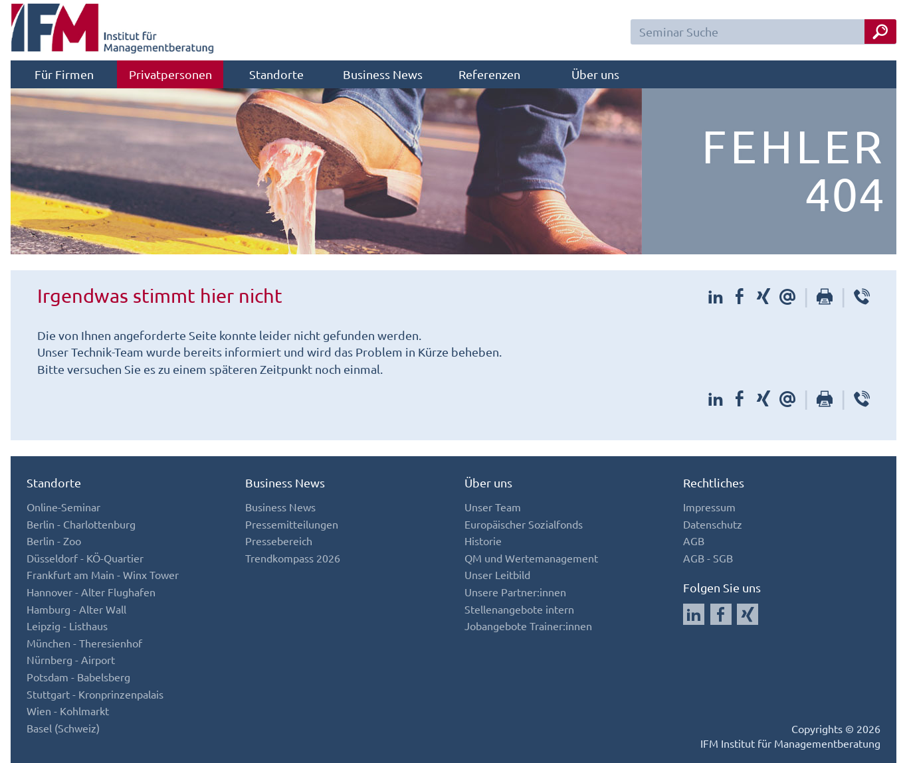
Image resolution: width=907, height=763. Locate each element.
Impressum (709, 506)
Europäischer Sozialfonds (523, 524)
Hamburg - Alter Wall (76, 609)
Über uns (595, 74)
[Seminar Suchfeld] (763, 31)
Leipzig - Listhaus (67, 625)
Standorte (276, 74)
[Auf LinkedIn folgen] (693, 614)
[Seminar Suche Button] (880, 31)
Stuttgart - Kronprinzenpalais (95, 694)
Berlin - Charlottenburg (81, 524)
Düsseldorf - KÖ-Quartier (85, 557)
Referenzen (489, 74)
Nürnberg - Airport (71, 659)
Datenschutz (712, 524)
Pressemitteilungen (291, 524)
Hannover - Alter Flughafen (91, 591)
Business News (383, 74)
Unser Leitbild (497, 574)
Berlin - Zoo (54, 540)
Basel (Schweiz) (63, 727)
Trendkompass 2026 (292, 557)
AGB (693, 540)
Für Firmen (64, 74)
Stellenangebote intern (519, 609)
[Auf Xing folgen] (747, 614)
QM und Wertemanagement (531, 557)
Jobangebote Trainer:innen (528, 625)
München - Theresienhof (84, 642)
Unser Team (492, 506)
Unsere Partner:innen (515, 591)
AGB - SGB (708, 557)
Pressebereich (278, 540)
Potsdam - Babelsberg (78, 676)
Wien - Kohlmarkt (68, 710)
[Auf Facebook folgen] (721, 614)
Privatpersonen (170, 74)
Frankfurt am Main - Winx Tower (103, 574)
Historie (483, 540)
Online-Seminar (63, 506)
